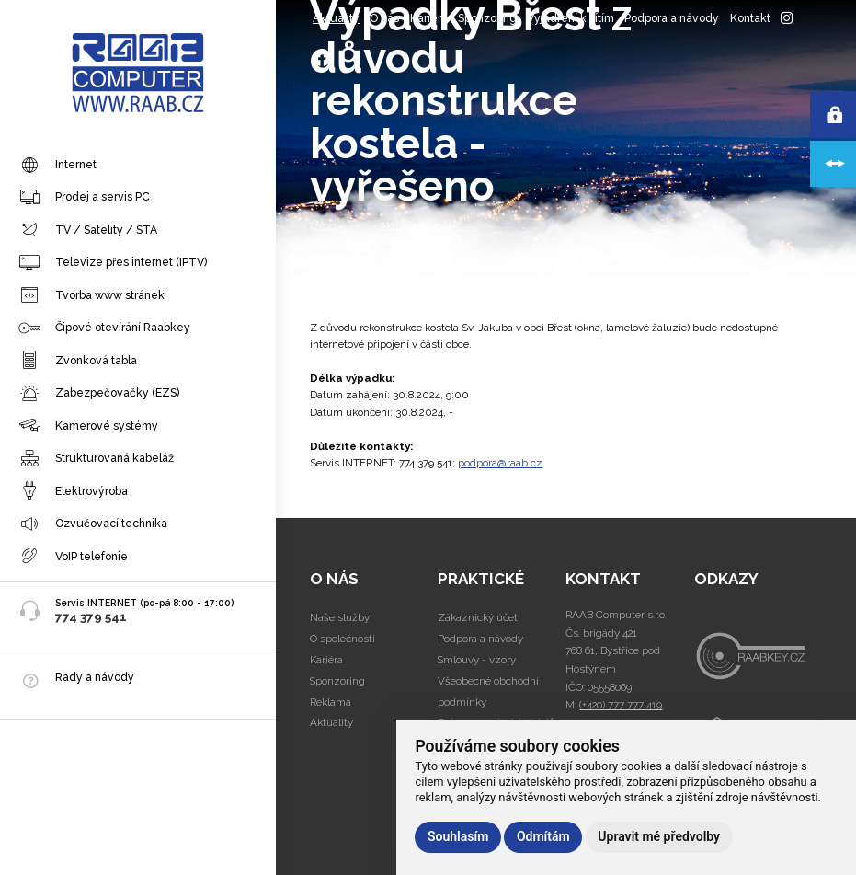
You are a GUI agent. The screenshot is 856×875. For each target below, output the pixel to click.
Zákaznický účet (478, 617)
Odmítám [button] (543, 836)
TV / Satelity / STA (87, 230)
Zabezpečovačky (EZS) (98, 394)
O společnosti (342, 638)
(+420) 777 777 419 (620, 704)
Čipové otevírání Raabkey (104, 328)
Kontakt (750, 18)
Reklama (330, 702)
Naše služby (340, 617)
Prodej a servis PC (84, 198)
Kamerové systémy (88, 426)
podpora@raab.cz (500, 462)
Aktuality (336, 18)
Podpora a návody (671, 18)
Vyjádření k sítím (570, 18)
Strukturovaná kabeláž (96, 459)
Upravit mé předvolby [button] (659, 836)
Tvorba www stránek (91, 295)
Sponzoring (487, 18)
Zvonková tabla (77, 361)
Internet (57, 166)
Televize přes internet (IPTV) (112, 263)
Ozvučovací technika (92, 524)
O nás (384, 18)
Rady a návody (94, 677)
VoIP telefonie (73, 557)
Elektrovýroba (73, 491)
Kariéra (429, 18)
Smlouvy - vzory (477, 659)
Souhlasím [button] (458, 836)
